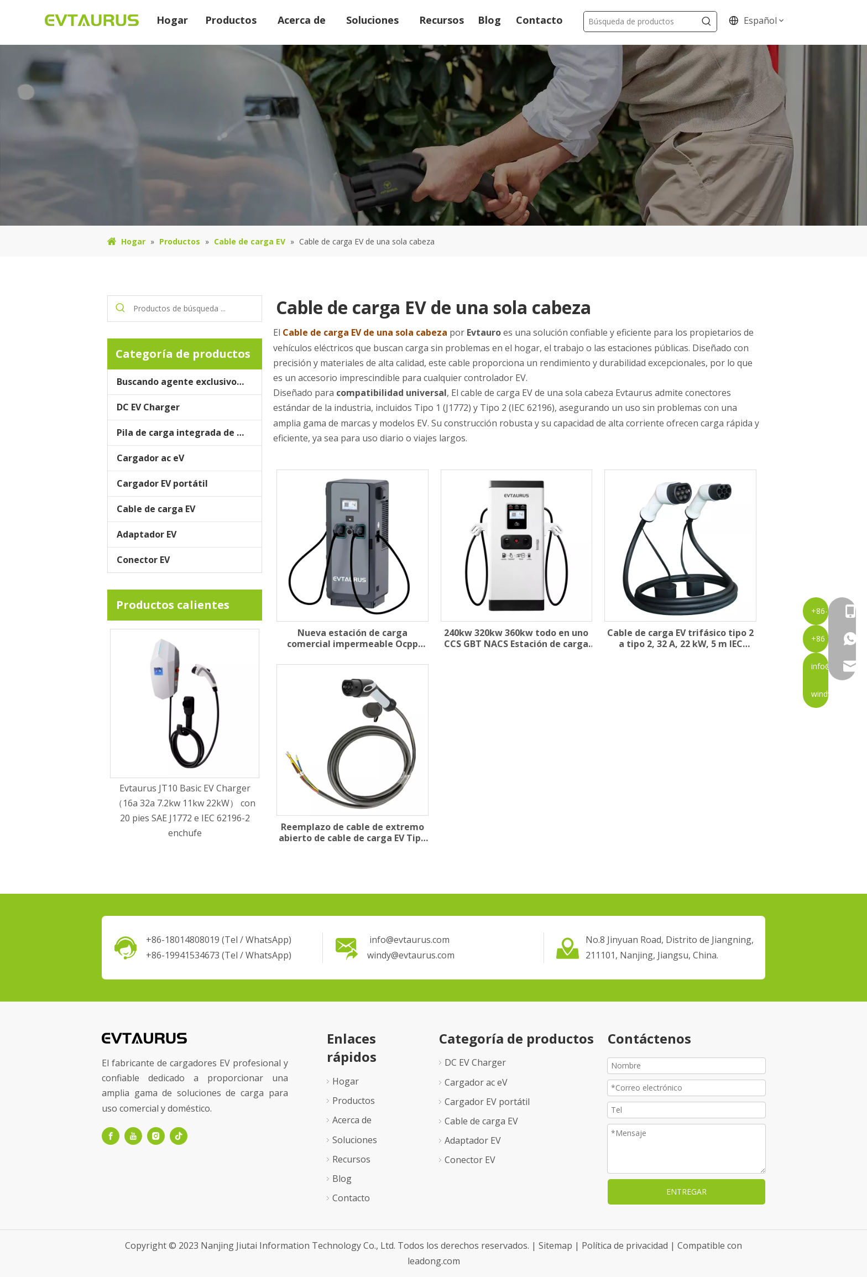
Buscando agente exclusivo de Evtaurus (189, 382)
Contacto (351, 1198)
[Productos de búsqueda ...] (197, 308)
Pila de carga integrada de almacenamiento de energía (189, 432)
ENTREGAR (686, 1191)
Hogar (345, 1081)
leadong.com (434, 1261)
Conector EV (143, 560)
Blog (342, 1178)
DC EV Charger (148, 407)
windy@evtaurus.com (411, 955)
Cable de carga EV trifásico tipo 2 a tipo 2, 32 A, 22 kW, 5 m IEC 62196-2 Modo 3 (680, 638)
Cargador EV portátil (162, 483)
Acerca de (352, 1120)
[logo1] (144, 1037)
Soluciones (354, 1140)
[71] (433, 135)
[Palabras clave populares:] (707, 22)
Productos (353, 1100)
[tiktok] (178, 1136)
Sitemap (556, 1245)
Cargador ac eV (150, 458)
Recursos (351, 1159)
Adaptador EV (146, 534)
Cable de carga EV (156, 509)
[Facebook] (110, 1136)
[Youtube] (133, 1136)
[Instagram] (156, 1136)
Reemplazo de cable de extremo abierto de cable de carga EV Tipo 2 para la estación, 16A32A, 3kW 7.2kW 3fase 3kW (352, 832)
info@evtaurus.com (409, 940)
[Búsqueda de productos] (640, 22)
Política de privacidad (626, 1245)
